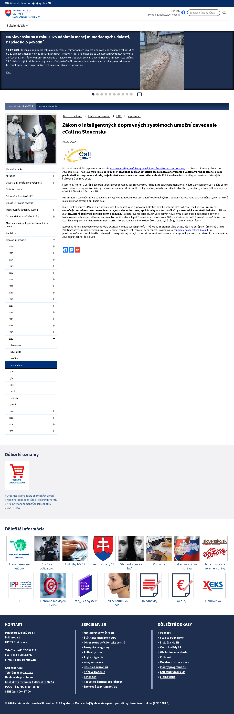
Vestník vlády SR (170, 647)
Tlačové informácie (16, 240)
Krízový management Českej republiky (29, 503)
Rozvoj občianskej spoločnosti (103, 682)
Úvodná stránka (14, 169)
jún (11, 378)
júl (11, 371)
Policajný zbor (93, 652)
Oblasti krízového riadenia (19, 203)
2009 (10, 424)
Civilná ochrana (14, 189)
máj (12, 384)
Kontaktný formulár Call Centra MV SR (29, 682)
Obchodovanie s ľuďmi (174, 652)
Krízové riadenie (48, 106)
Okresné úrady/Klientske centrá (104, 642)
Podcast (165, 633)
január (13, 404)
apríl (12, 391)
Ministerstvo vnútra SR (99, 633)
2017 (10, 305)
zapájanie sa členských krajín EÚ (191, 230)
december (15, 345)
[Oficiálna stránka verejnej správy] (41, 3)
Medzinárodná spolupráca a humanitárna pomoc (27, 225)
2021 (10, 279)
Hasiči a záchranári (96, 667)
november (15, 351)
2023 (10, 266)
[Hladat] (224, 13)
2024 (10, 259)
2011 (10, 411)
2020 (10, 286)
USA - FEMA (13, 507)
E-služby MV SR (169, 642)
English (175, 11)
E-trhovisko (167, 677)
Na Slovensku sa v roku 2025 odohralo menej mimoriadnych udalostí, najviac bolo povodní (68, 39)
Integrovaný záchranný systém (22, 209)
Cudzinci (165, 657)
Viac (8, 72)
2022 (10, 272)
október (14, 358)
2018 (10, 299)
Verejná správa (93, 662)
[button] (17, 24)
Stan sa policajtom (172, 637)
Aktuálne (10, 175)
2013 (10, 332)
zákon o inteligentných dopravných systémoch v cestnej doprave (147, 168)
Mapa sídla (82, 703)
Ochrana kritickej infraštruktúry (22, 216)
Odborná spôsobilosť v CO (19, 196)
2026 (10, 246)
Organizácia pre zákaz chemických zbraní (30, 495)
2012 (10, 338)
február (14, 397)
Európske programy (97, 647)
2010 (10, 417)
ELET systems (65, 703)
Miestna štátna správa (174, 662)
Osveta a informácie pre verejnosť (24, 182)
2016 (10, 312)
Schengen (90, 677)
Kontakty (11, 233)
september (16, 364)
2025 (10, 253)
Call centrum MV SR (172, 672)
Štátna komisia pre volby (100, 637)
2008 (10, 431)
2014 (10, 325)
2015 (10, 318)
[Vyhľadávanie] (203, 12)
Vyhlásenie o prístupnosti (107, 703)
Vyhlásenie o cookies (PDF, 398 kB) (147, 703)
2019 (10, 292)
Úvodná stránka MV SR (20, 106)
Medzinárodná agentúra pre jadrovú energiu (32, 499)
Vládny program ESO (173, 667)
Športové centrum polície (100, 686)
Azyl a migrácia (93, 657)
